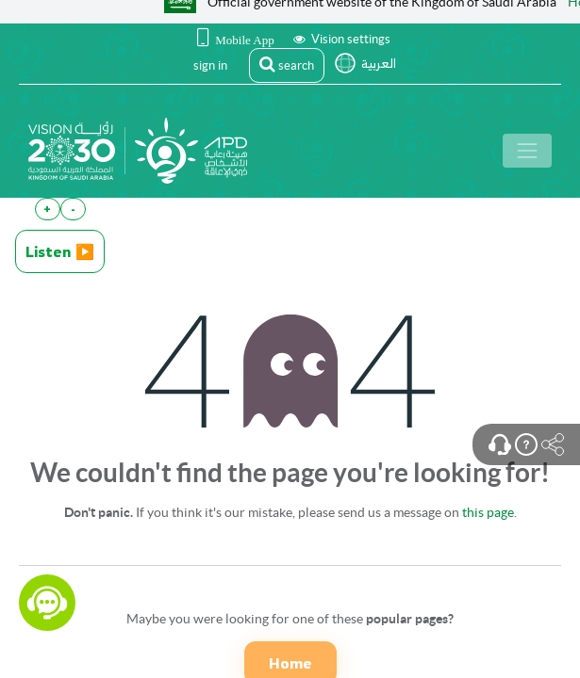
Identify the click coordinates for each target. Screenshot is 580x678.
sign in (210, 65)
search (286, 64)
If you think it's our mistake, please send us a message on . (290, 512)
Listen (59, 251)
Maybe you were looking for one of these (290, 618)
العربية (378, 63)
